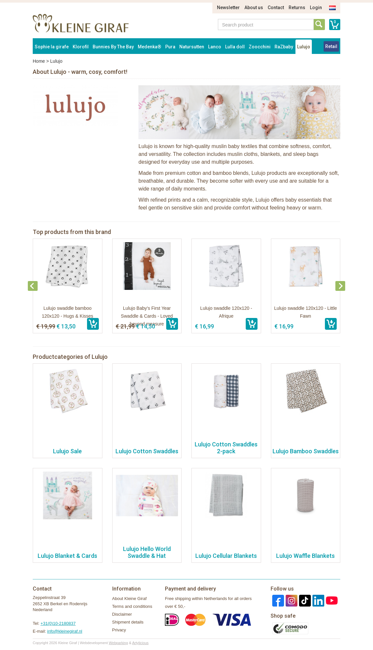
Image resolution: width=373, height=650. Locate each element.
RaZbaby (284, 46)
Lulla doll (235, 46)
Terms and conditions (132, 606)
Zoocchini (260, 46)
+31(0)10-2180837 (58, 623)
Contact (276, 7)
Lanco (214, 46)
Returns (297, 7)
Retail (331, 46)
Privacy (119, 629)
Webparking (118, 643)
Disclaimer (122, 614)
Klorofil (81, 46)
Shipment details (128, 622)
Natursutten (191, 46)
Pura (170, 46)
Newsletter (228, 7)
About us (253, 7)
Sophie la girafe (52, 46)
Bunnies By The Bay (113, 46)
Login (316, 7)
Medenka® (149, 46)
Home (39, 61)
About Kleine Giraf (129, 598)
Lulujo (303, 46)
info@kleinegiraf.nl (64, 631)
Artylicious (140, 643)
